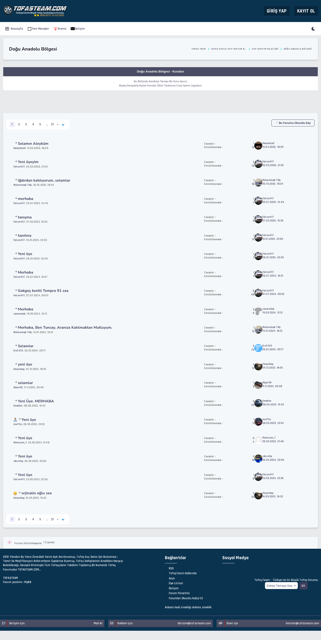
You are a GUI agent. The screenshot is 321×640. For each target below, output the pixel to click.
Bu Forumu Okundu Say (293, 123)
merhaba (25, 198)
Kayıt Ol (306, 11)
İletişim (78, 29)
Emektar (17, 405)
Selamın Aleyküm (33, 143)
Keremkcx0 (19, 148)
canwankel (19, 313)
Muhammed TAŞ (22, 185)
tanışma (25, 217)
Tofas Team (199, 48)
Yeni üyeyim (28, 161)
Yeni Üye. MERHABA (36, 401)
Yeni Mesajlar (38, 29)
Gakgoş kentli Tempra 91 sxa (43, 290)
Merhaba (25, 272)
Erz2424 (18, 350)
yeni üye (25, 364)
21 (52, 124)
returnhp (18, 461)
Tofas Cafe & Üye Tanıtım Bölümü (229, 48)
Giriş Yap (276, 11)
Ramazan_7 (20, 442)
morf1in (17, 424)
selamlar (25, 382)
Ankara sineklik (202, 607)
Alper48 (17, 387)
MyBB (27, 582)
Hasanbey (18, 369)
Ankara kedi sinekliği (178, 607)
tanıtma (24, 235)
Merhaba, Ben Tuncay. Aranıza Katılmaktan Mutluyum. (65, 327)
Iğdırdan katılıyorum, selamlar (44, 180)
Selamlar (26, 346)
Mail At (98, 623)
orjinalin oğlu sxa (37, 493)
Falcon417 (19, 166)
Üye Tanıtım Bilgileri (265, 48)
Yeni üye (25, 253)
